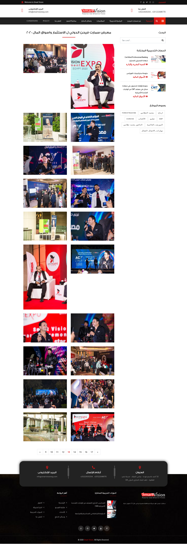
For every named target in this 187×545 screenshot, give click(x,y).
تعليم (152, 119)
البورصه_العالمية (155, 125)
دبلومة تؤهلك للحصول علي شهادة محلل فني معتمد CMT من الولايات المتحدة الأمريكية (135, 89)
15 (81, 452)
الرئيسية (149, 21)
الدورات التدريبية (36, 513)
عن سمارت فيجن (134, 21)
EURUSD (130, 119)
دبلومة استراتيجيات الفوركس (137, 74)
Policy (46, 21)
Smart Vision (89, 541)
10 (50, 452)
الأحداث (63, 513)
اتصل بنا (58, 21)
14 (75, 452)
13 (69, 452)
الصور (40, 503)
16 (88, 452)
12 (62, 452)
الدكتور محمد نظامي (133, 125)
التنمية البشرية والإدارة (137, 64)
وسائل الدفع (86, 21)
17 (94, 452)
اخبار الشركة (37, 508)
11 (56, 452)
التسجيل (162, 2)
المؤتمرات (100, 21)
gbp (161, 119)
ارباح (160, 113)
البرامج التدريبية (116, 21)
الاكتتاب (142, 119)
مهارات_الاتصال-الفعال (152, 131)
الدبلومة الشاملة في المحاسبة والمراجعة (89, 514)
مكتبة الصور (71, 21)
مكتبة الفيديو (60, 508)
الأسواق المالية (140, 77)
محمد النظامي (147, 113)
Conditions (32, 21)
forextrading (129, 113)
